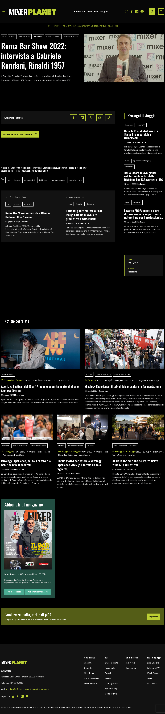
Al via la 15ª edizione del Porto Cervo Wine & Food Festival (135, 462)
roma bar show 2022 (53, 36)
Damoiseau (129, 125)
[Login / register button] (152, 11)
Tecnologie (110, 668)
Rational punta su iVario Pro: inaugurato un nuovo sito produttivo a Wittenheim (84, 214)
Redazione (23, 221)
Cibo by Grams (111, 683)
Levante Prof (137, 202)
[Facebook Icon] (131, 11)
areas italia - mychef (71, 36)
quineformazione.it (40, 689)
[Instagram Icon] (126, 11)
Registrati (153, 616)
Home (49, 26)
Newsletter (89, 673)
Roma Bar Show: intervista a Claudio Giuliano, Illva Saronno (28, 215)
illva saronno (28, 204)
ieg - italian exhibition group (142, 161)
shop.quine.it (25, 689)
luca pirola (90, 446)
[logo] (32, 11)
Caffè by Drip (111, 693)
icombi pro (79, 204)
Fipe (96, 11)
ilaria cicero (129, 167)
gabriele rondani (24, 36)
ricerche (12, 36)
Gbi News (130, 662)
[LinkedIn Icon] (136, 11)
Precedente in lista (15, 197)
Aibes (89, 11)
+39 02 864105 (16, 683)
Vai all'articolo (14, 591)
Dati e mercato (111, 662)
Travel (108, 673)
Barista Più (79, 11)
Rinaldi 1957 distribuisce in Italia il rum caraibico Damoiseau (141, 134)
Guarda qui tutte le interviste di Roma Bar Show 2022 (24, 170)
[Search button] (161, 11)
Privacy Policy (90, 683)
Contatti (88, 668)
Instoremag (131, 668)
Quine (149, 678)
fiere (4, 36)
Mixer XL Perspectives (122, 374)
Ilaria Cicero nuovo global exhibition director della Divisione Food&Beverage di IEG (143, 176)
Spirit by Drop (111, 688)
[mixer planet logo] (14, 662)
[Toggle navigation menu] (3, 11)
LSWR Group (153, 673)
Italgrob (104, 11)
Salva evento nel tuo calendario (20, 134)
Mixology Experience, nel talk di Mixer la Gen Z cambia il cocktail (26, 462)
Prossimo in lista (75, 197)
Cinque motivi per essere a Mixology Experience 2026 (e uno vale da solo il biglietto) (80, 464)
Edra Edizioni (153, 662)
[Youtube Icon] (142, 11)
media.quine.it (12, 689)
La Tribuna (151, 683)
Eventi (57, 26)
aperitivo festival (8, 374)
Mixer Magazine (91, 678)
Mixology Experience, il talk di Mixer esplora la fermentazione (123, 386)
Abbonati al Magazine (38, 591)
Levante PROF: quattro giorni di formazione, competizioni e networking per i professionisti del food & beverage (143, 214)
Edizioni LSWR (153, 668)
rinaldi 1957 (38, 36)
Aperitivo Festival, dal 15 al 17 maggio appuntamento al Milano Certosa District (40, 388)
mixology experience (103, 374)
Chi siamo (88, 662)
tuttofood (89, 374)
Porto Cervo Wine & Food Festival (125, 446)
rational (69, 204)
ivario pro (90, 204)
